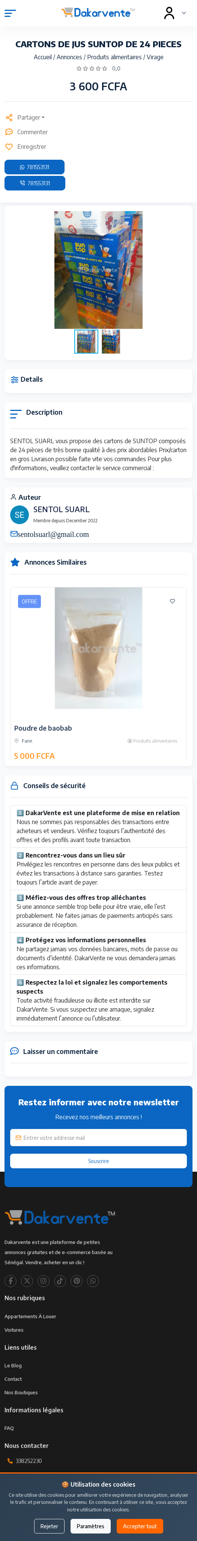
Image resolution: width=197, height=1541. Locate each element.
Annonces (70, 57)
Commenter (26, 131)
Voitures (14, 1350)
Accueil (43, 57)
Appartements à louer (30, 1337)
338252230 (29, 1481)
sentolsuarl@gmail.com (53, 533)
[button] (180, 270)
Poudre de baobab (43, 748)
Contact (13, 1399)
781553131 (34, 167)
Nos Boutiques (21, 1413)
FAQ (9, 1449)
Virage (155, 57)
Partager (22, 117)
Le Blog (13, 1386)
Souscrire (98, 1161)
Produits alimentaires (115, 57)
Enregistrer (25, 146)
